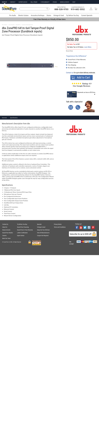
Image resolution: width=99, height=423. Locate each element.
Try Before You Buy (72, 15)
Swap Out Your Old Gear (43, 230)
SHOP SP (4, 2)
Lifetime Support (73, 62)
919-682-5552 (78, 9)
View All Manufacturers (43, 232)
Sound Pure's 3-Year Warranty (77, 59)
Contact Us (5, 224)
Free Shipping (72, 65)
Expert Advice (20, 235)
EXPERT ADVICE (23, 2)
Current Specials (86, 15)
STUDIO (55, 2)
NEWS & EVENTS (64, 2)
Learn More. (88, 47)
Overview (4, 117)
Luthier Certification (22, 232)
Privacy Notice (58, 224)
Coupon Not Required (42, 235)
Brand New (69, 51)
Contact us (69, 73)
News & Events (6, 230)
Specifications (14, 117)
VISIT (73, 2)
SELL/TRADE (34, 2)
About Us (4, 227)
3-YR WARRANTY (45, 2)
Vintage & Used (58, 15)
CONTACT (12, 2)
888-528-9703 (61, 9)
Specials (39, 224)
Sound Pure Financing (23, 227)
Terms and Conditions (60, 227)
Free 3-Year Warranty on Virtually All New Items (50, 19)
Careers (4, 235)
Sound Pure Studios (7, 232)
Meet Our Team (6, 238)
